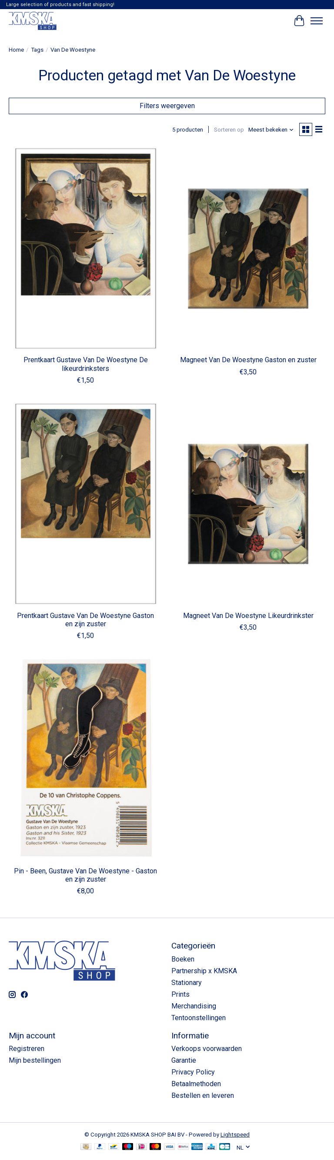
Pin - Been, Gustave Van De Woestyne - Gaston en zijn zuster (85, 875)
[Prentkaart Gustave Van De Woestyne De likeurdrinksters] (86, 248)
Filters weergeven (167, 106)
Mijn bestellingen (35, 1060)
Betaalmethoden (196, 1084)
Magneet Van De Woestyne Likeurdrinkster (248, 615)
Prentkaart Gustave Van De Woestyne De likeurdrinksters (85, 364)
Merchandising (193, 1006)
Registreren (26, 1048)
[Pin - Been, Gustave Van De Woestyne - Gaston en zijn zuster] (86, 759)
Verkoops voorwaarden (206, 1048)
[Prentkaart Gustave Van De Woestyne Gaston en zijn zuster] (86, 504)
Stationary (186, 982)
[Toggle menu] (316, 21)
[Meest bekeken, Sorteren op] (271, 129)
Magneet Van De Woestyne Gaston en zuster (248, 360)
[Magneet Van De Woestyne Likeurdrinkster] (248, 504)
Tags (37, 49)
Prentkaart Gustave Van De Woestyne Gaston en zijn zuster (85, 619)
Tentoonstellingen (198, 1018)
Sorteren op (229, 129)
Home (16, 49)
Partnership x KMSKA (204, 971)
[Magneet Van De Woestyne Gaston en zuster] (248, 248)
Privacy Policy (193, 1072)
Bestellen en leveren (202, 1095)
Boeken (182, 959)
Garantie (183, 1060)
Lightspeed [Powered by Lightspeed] (235, 1134)
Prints (180, 994)
